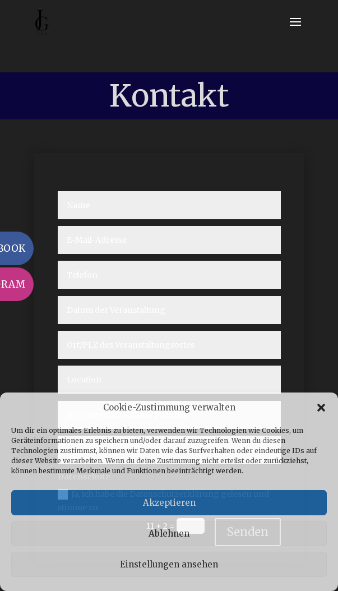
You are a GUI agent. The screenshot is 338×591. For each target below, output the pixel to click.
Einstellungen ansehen (169, 564)
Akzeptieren (169, 502)
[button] (321, 407)
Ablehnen (169, 533)
